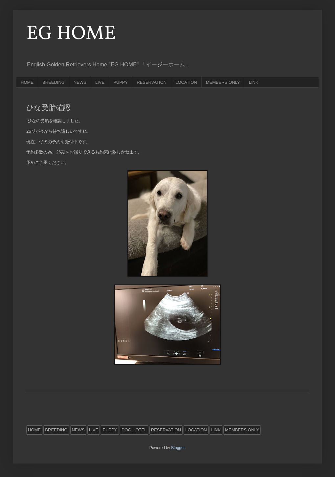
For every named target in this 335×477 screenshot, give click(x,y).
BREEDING (53, 82)
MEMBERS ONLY (223, 82)
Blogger (178, 447)
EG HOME (71, 34)
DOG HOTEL (134, 429)
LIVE (99, 82)
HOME (27, 82)
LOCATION (186, 82)
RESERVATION (152, 82)
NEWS (80, 82)
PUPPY (120, 82)
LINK (253, 82)
